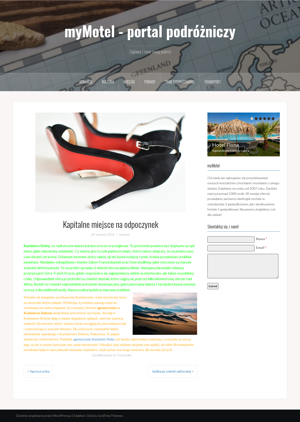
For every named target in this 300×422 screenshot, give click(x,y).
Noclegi (129, 82)
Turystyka (124, 355)
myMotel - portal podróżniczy (150, 30)
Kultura (108, 82)
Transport (212, 82)
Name (262, 239)
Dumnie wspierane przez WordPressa (43, 416)
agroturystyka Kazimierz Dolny (94, 339)
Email (262, 247)
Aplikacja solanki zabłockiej (171, 371)
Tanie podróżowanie (180, 82)
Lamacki (124, 234)
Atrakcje (85, 82)
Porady (149, 82)
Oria (89, 416)
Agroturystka (39, 371)
